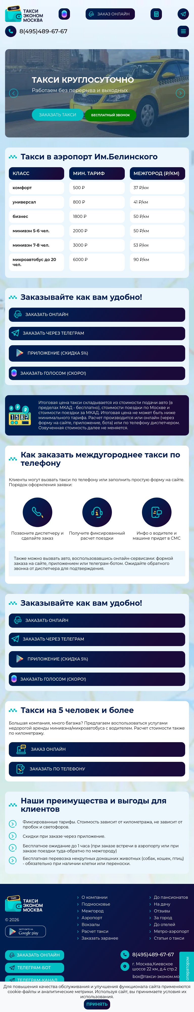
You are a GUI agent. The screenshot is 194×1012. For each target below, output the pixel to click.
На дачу (162, 904)
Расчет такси (95, 931)
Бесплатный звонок (110, 115)
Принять (97, 1004)
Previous (13, 93)
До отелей (164, 924)
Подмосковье (96, 904)
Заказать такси (57, 114)
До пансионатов (171, 897)
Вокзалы (91, 924)
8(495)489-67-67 (43, 31)
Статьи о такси (169, 938)
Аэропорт (92, 917)
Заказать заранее (100, 938)
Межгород (93, 911)
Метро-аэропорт (171, 931)
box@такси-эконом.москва (161, 976)
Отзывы (162, 911)
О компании (95, 897)
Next (180, 93)
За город (163, 917)
